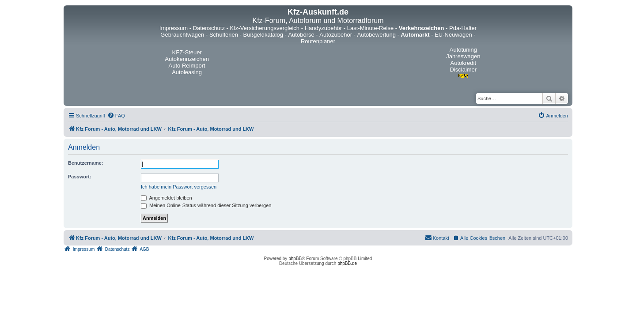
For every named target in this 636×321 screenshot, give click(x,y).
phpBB (295, 258)
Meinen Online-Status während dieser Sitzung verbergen (206, 205)
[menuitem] (116, 115)
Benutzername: (85, 163)
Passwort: (79, 176)
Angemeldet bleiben (166, 197)
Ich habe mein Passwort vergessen (178, 186)
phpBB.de (347, 263)
